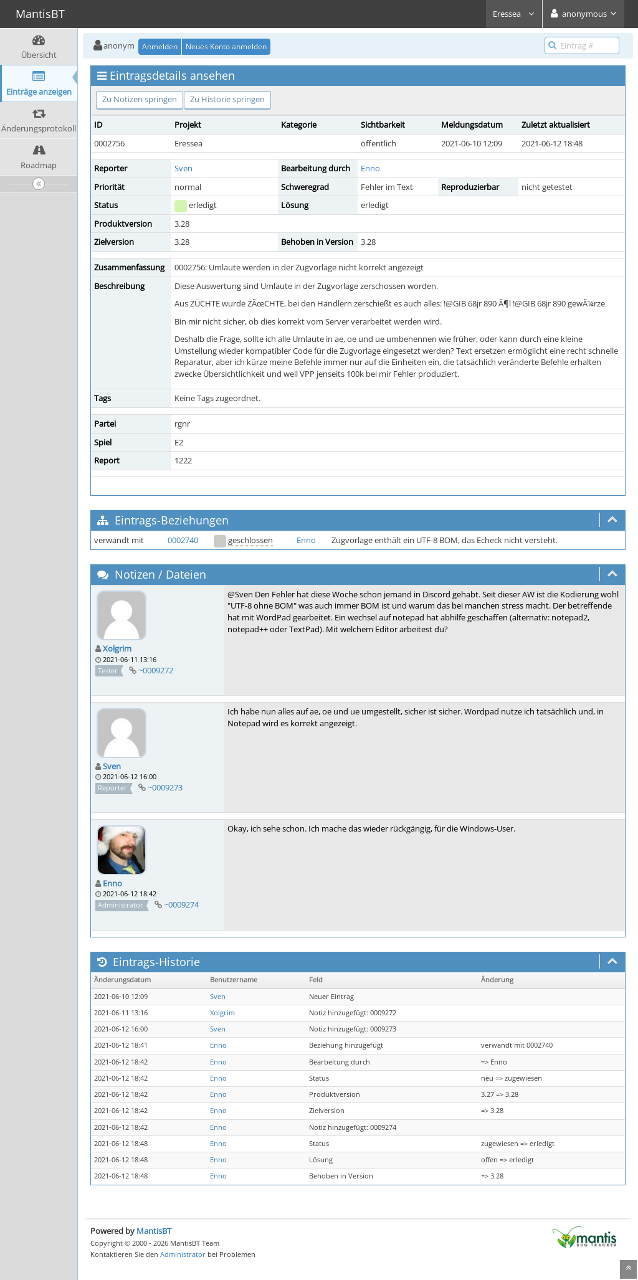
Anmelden (160, 46)
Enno (370, 168)
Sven (183, 168)
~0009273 (165, 787)
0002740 (183, 540)
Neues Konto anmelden (226, 46)
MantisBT (153, 1230)
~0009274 (181, 904)
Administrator (183, 1254)
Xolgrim (117, 648)
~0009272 (155, 670)
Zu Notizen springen (139, 99)
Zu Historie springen (227, 99)
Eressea (514, 13)
